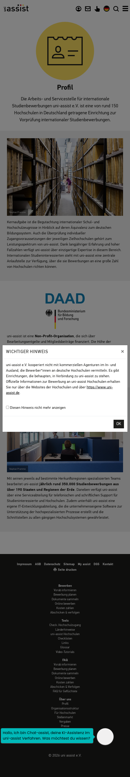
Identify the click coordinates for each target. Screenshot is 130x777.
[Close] (122, 351)
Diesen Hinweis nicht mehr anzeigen (36, 408)
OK (118, 424)
